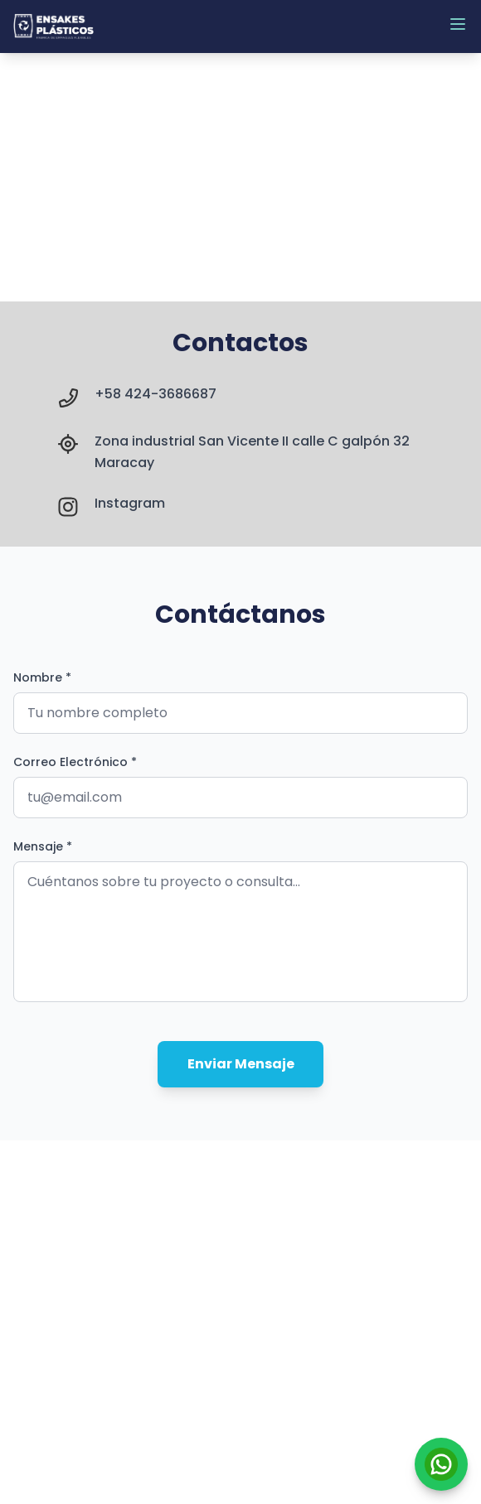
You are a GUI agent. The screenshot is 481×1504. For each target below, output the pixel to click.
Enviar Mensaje (240, 1063)
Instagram (130, 503)
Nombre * (42, 677)
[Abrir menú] (458, 24)
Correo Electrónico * (75, 762)
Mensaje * (42, 846)
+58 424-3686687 (155, 393)
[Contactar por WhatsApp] (441, 1464)
